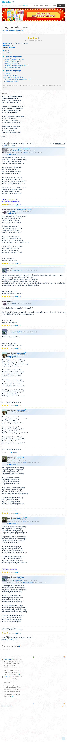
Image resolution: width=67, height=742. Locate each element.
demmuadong (13, 72)
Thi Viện (6, 1)
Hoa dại (6, 48)
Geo (13, 391)
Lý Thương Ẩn (14, 50)
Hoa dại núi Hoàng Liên (11, 52)
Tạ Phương (21, 389)
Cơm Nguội (7, 711)
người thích (8, 32)
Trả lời (7, 37)
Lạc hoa (6, 50)
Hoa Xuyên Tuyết (17, 306)
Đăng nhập (61, 5)
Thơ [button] (41, 5)
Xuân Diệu (19, 46)
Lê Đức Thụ (7, 728)
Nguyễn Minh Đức (23, 184)
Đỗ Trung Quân (17, 54)
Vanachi (49, 72)
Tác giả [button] (36, 5)
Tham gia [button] (48, 5)
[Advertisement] (11, 700)
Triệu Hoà (20, 493)
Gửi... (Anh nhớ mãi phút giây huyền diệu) (17, 66)
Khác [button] (54, 5)
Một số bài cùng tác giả (12, 57)
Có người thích (12, 190)
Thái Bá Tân (22, 554)
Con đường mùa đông (11, 62)
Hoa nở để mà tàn (10, 46)
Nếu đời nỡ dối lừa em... (11, 68)
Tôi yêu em (7, 60)
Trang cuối (13, 181)
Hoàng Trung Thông (24, 245)
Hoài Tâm (20, 613)
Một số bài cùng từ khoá (12, 43)
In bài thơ (8, 39)
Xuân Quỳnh (24, 52)
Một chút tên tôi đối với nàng (13, 64)
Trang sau (7, 181)
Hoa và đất (7, 54)
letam (14, 496)
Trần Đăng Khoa (15, 48)
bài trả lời (7, 30)
